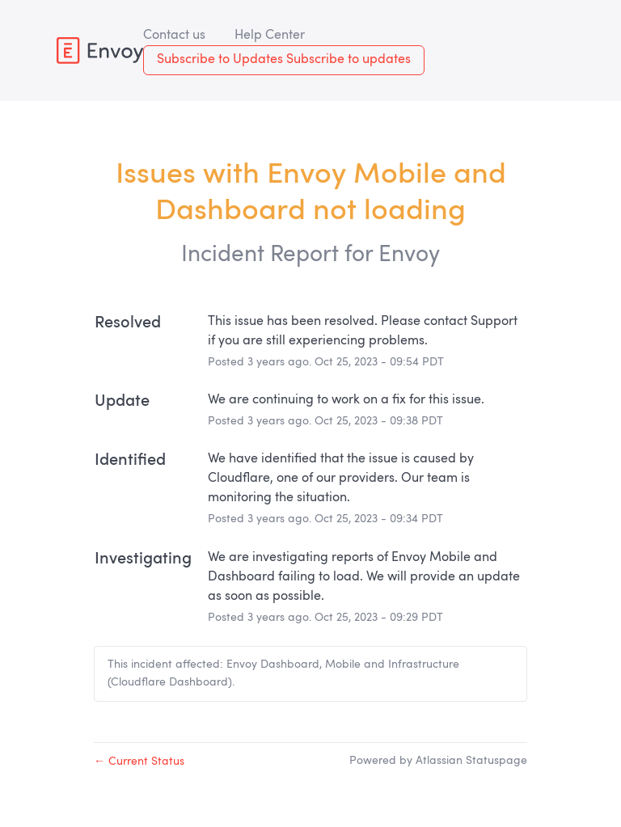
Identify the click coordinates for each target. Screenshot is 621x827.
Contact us (174, 35)
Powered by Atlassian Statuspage (438, 760)
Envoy (409, 255)
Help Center (269, 35)
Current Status (139, 761)
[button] (284, 60)
